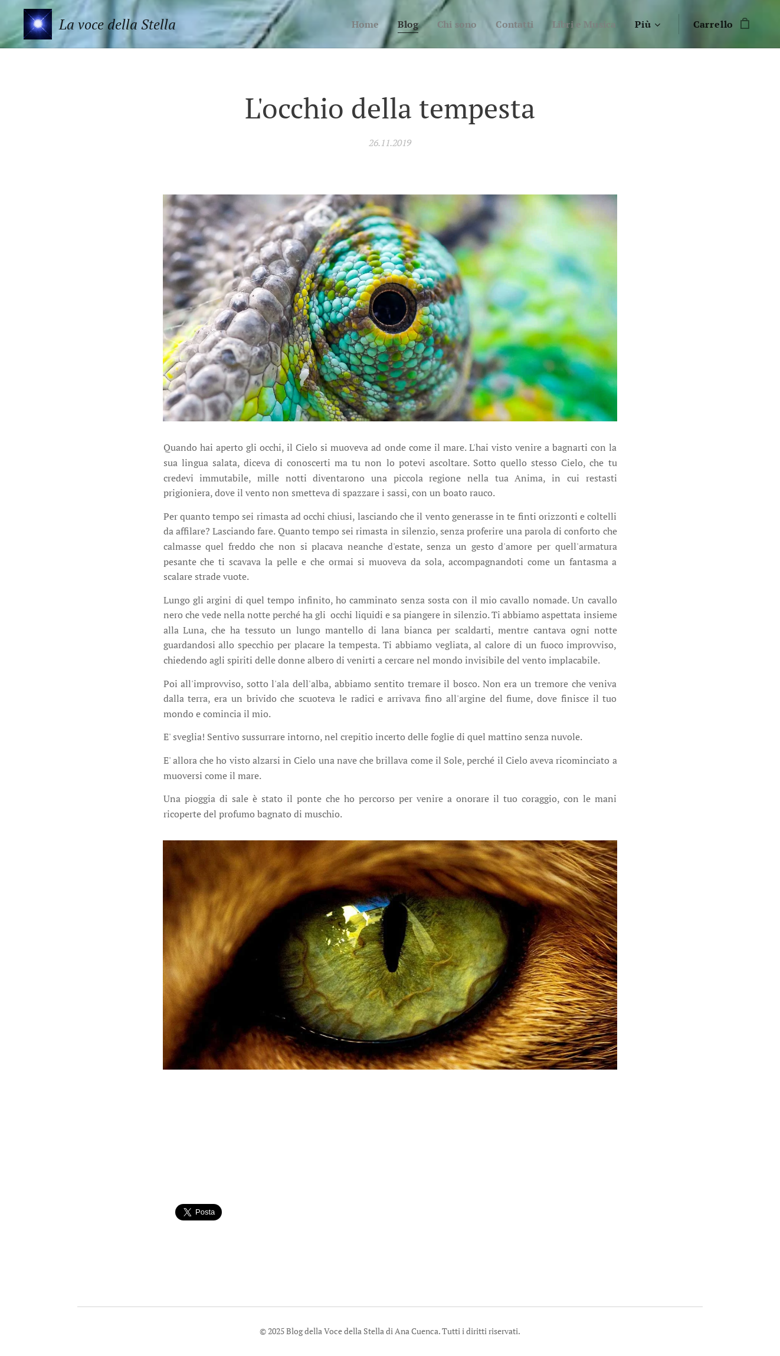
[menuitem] (355, 24)
